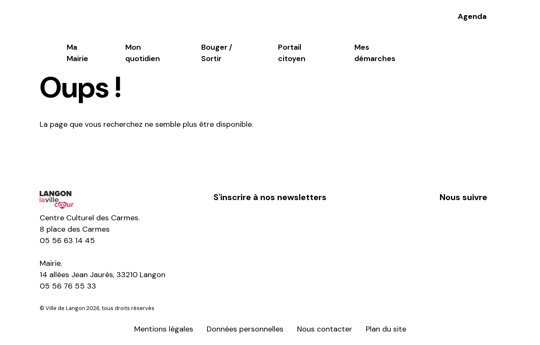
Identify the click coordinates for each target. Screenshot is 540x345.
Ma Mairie (77, 53)
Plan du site (386, 329)
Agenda (472, 16)
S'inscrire (270, 224)
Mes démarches (374, 53)
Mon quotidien (142, 53)
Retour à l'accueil (85, 154)
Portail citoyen (291, 53)
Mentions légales (163, 329)
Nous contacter (324, 329)
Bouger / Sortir (216, 53)
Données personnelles (245, 329)
